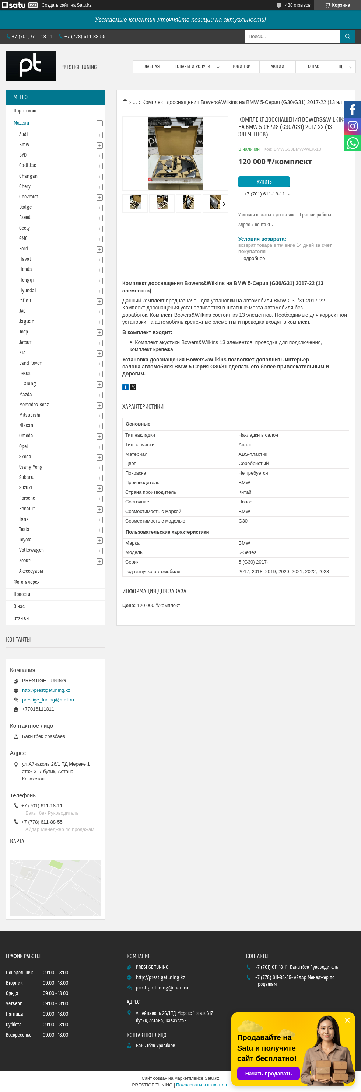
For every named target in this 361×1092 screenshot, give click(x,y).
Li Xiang (27, 384)
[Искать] (347, 36)
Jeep (23, 332)
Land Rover (30, 363)
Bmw (24, 145)
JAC (22, 311)
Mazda (25, 395)
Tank (24, 519)
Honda (25, 270)
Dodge (25, 207)
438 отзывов (298, 5)
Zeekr (24, 561)
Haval (25, 259)
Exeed (25, 218)
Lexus (25, 374)
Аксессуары (31, 571)
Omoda (26, 436)
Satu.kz (211, 1078)
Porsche (27, 498)
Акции (277, 67)
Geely (24, 228)
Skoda (25, 457)
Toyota (25, 540)
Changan (28, 176)
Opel (23, 447)
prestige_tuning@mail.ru (48, 700)
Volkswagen (31, 550)
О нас (313, 67)
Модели (21, 123)
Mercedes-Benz (34, 405)
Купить (264, 182)
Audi (23, 135)
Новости (22, 594)
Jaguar (26, 322)
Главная (151, 67)
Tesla (24, 530)
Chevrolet (28, 197)
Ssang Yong (31, 467)
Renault (27, 509)
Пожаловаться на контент (202, 1085)
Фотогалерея (26, 582)
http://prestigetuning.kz (46, 690)
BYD (23, 155)
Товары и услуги (192, 67)
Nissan (26, 426)
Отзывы (21, 619)
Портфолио (25, 111)
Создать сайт (55, 5)
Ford (23, 249)
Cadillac (27, 166)
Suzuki (25, 488)
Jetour (25, 343)
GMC (23, 239)
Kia (22, 353)
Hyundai (27, 291)
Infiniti (26, 301)
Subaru (26, 478)
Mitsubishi (30, 415)
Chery (25, 187)
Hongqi (26, 280)
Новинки (241, 67)
